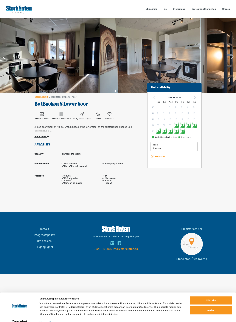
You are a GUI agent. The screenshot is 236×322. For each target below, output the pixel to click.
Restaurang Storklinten (204, 8)
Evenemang (179, 8)
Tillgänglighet (44, 247)
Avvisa (210, 304)
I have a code (158, 156)
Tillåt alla (211, 294)
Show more (41, 136)
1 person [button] (157, 148)
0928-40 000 (102, 249)
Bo (165, 8)
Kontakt (44, 229)
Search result (41, 96)
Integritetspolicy (44, 235)
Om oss (226, 8)
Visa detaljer (46, 316)
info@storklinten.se (125, 249)
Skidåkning (151, 8)
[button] (3, 57)
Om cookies (44, 241)
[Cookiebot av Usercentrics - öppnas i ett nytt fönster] (19, 316)
